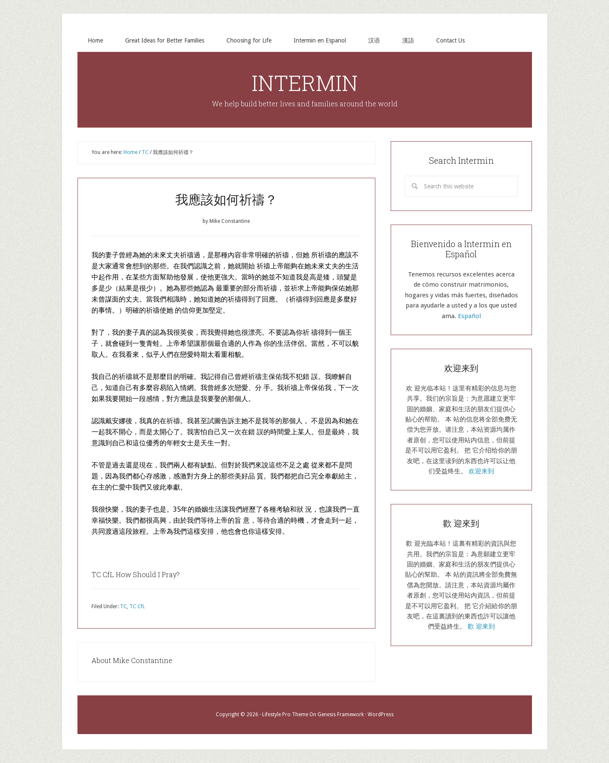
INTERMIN (305, 83)
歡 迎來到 (481, 626)
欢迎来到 (481, 471)
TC (123, 606)
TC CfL (137, 606)
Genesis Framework (340, 714)
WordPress (381, 714)
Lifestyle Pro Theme (285, 714)
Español (469, 316)
